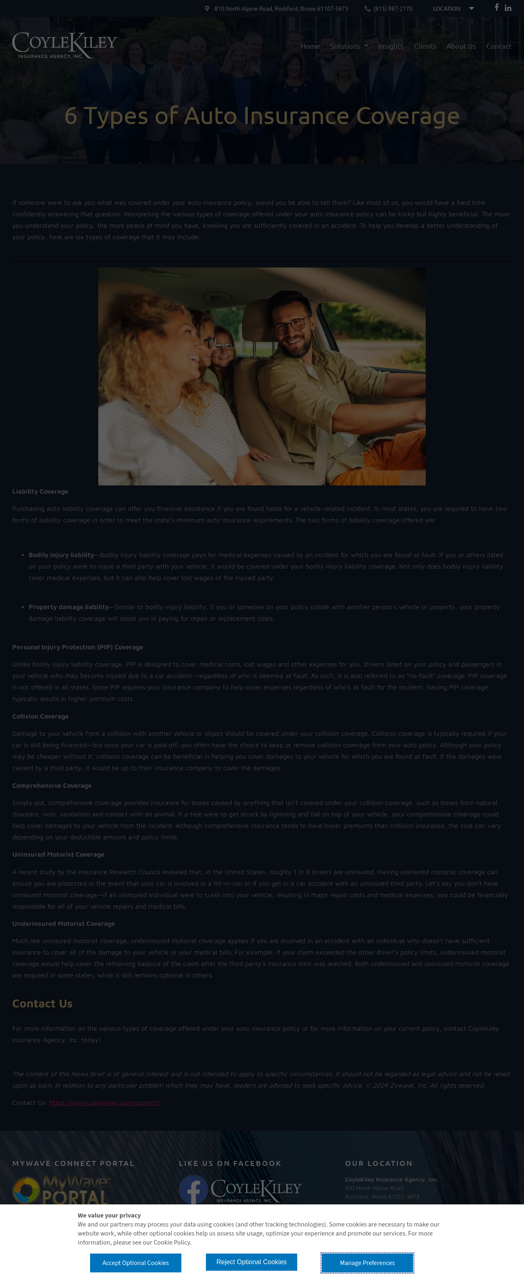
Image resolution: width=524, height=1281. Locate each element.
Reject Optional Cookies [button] (252, 1261)
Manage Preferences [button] (367, 1262)
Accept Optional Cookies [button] (135, 1262)
